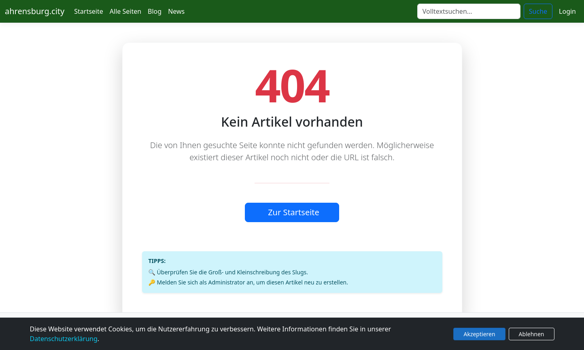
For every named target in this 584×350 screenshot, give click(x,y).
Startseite (88, 11)
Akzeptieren (479, 334)
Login (567, 11)
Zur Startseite (293, 212)
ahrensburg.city (34, 11)
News (176, 11)
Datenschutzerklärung (64, 338)
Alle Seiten (125, 11)
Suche (538, 11)
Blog (154, 11)
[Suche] (468, 11)
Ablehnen (531, 334)
